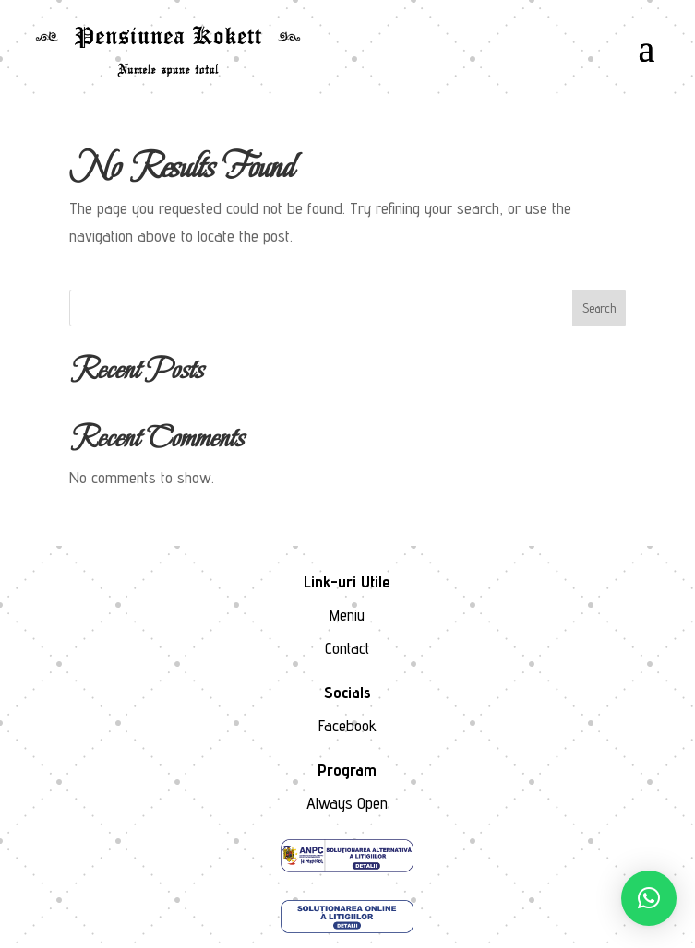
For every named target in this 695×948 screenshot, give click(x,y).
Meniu (347, 614)
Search (599, 308)
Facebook (347, 725)
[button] (649, 898)
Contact (347, 648)
